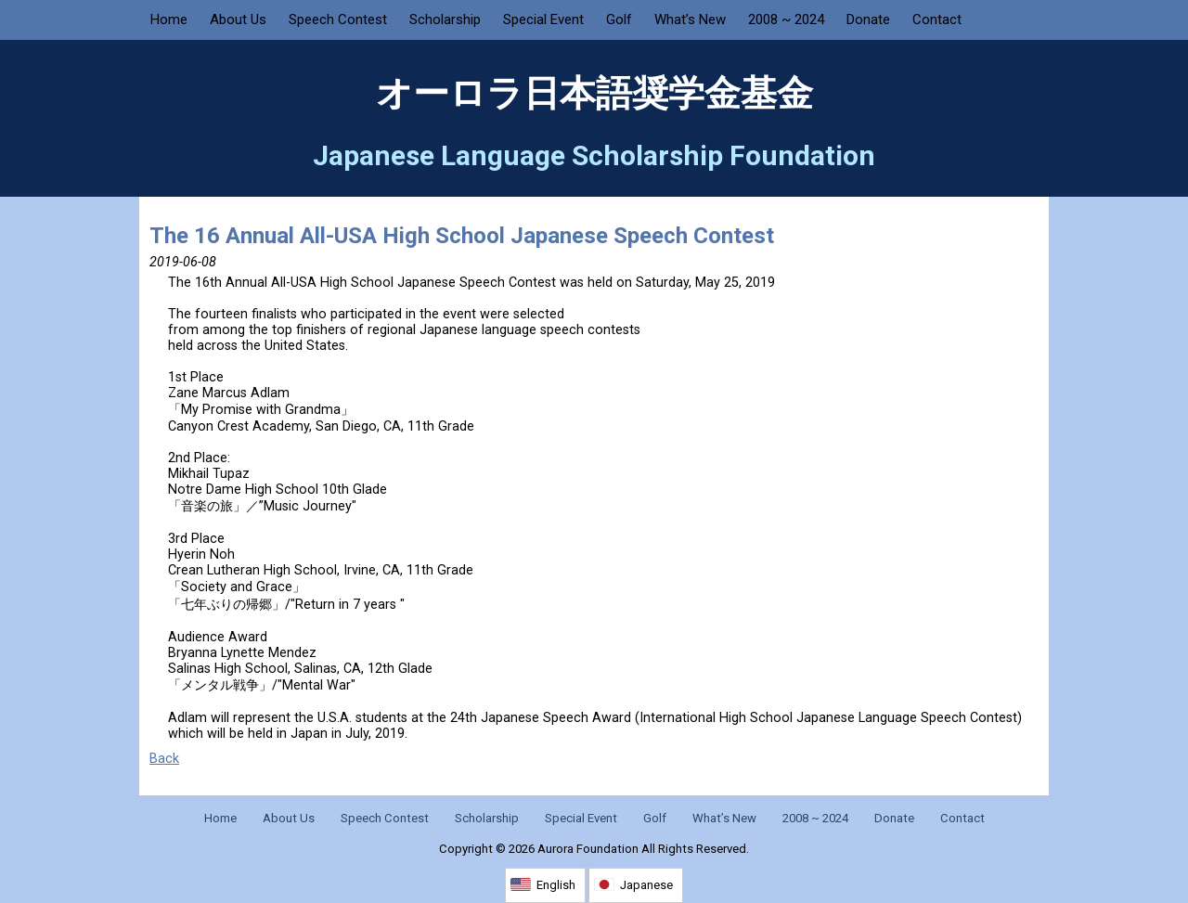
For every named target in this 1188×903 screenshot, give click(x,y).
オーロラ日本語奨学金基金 (594, 93)
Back (164, 759)
